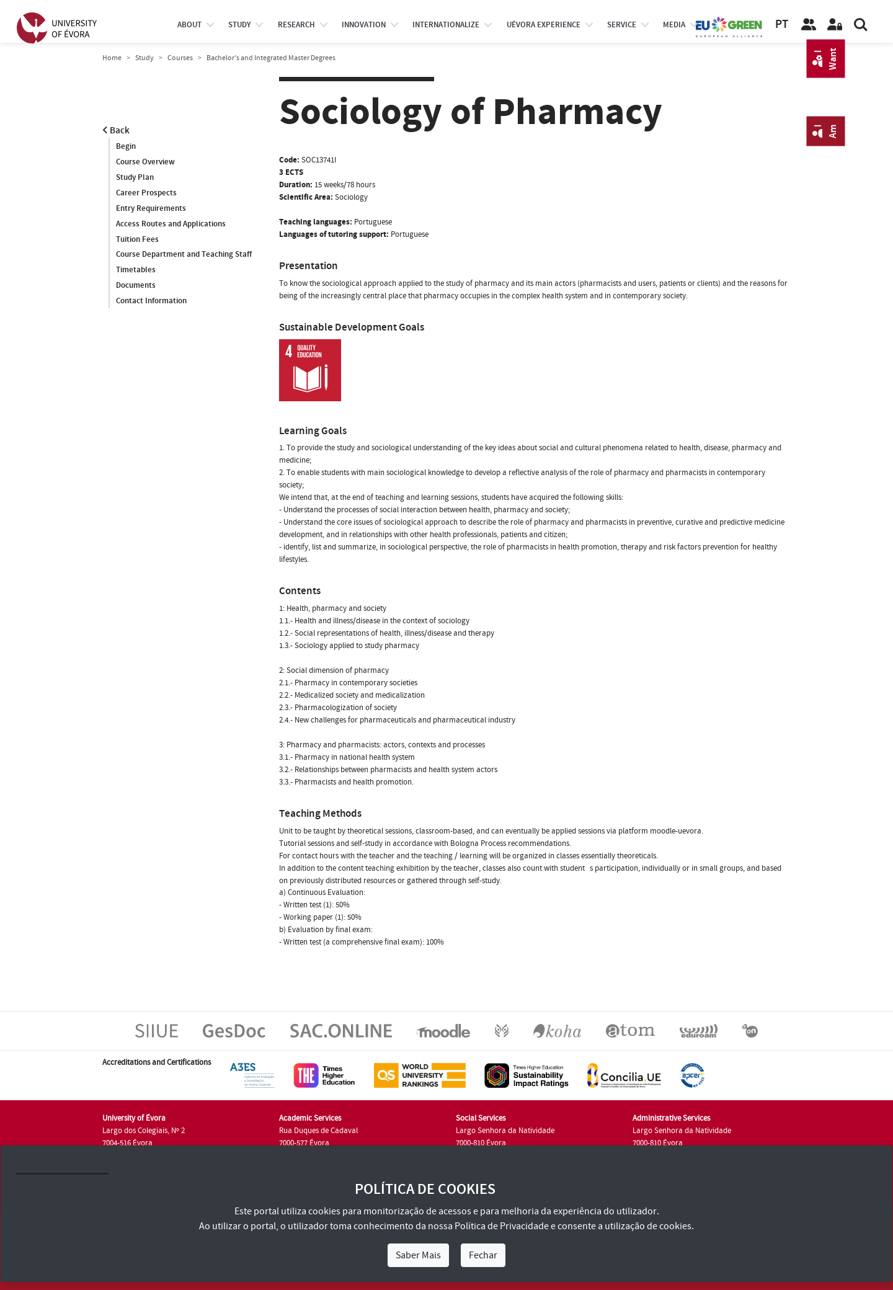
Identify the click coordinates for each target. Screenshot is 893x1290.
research (296, 24)
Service (621, 24)
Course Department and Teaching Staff (184, 254)
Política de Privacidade (502, 1226)
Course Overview (145, 161)
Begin (126, 146)
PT (781, 24)
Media (674, 24)
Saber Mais (418, 1255)
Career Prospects (146, 192)
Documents (136, 285)
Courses (180, 58)
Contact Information (151, 301)
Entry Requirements (151, 208)
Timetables (136, 270)
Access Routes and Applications (171, 223)
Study (144, 58)
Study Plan (135, 177)
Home (112, 58)
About (189, 24)
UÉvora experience (543, 24)
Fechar (483, 1255)
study (239, 24)
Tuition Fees (137, 239)
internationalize (445, 24)
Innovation (364, 24)
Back (116, 130)
